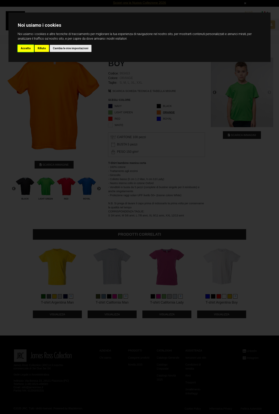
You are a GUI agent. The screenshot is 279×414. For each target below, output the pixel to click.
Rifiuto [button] (42, 48)
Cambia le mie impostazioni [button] (70, 48)
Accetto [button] (26, 48)
